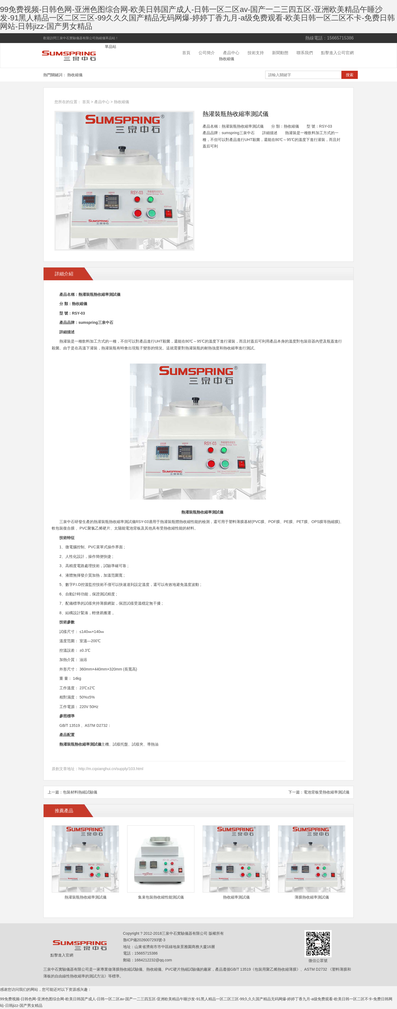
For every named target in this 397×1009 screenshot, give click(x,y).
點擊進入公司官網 (337, 52)
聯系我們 (305, 52)
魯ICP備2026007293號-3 (144, 940)
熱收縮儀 (226, 59)
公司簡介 (206, 52)
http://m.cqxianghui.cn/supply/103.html (110, 769)
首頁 (186, 52)
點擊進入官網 (61, 955)
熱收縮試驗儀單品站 (72, 55)
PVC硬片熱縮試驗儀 (182, 969)
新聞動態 (280, 52)
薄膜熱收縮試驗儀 (127, 969)
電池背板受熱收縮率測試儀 (326, 792)
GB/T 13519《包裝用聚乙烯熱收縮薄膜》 (265, 969)
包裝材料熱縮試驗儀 (80, 792)
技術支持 (256, 52)
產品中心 (231, 52)
